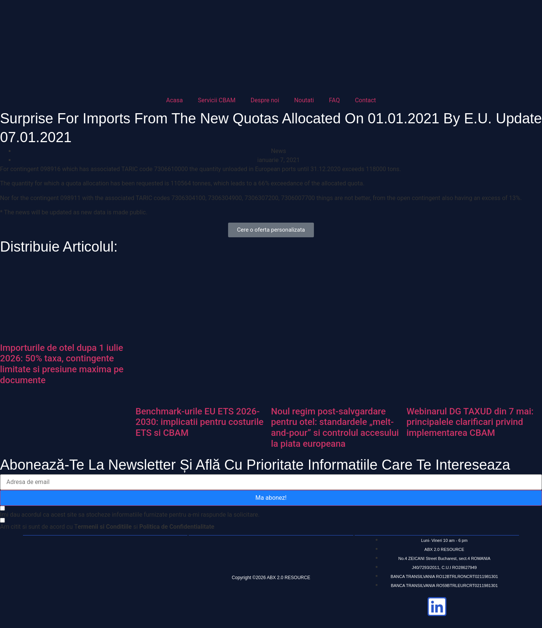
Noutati (304, 100)
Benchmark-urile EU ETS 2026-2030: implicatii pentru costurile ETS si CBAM (199, 422)
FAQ (334, 100)
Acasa (174, 100)
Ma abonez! (271, 497)
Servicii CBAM (217, 100)
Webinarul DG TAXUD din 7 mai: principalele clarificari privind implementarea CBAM (470, 422)
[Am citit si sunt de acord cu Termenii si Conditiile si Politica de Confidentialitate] (107, 526)
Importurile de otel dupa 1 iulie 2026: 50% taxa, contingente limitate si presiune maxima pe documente (61, 364)
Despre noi (265, 100)
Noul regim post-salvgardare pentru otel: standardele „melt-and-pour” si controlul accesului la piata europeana (335, 427)
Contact (365, 100)
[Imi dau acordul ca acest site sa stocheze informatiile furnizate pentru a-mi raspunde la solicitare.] (130, 512)
